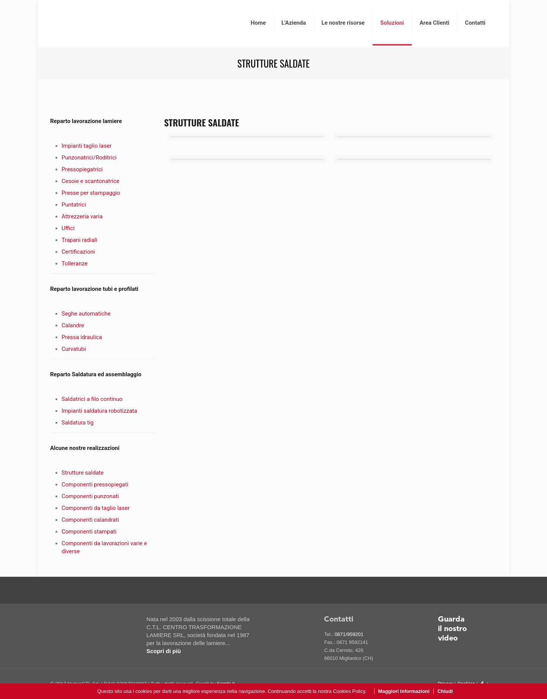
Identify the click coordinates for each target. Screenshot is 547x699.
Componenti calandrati (90, 519)
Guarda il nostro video (452, 629)
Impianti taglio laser (87, 145)
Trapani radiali (79, 240)
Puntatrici (74, 204)
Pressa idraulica (82, 337)
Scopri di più (163, 651)
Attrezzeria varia (82, 216)
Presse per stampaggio (91, 192)
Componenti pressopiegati (95, 484)
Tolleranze (75, 263)
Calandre (73, 325)
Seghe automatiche (86, 313)
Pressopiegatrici (82, 169)
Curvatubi (74, 349)
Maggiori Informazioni (404, 691)
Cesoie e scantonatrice (90, 181)
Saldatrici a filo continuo (92, 399)
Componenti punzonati (90, 496)
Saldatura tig (77, 422)
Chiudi (445, 691)
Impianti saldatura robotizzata (99, 410)
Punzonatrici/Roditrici (89, 157)
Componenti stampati (89, 531)
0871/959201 (349, 634)
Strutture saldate (83, 472)
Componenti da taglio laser (96, 508)
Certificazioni (78, 251)
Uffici (68, 228)
